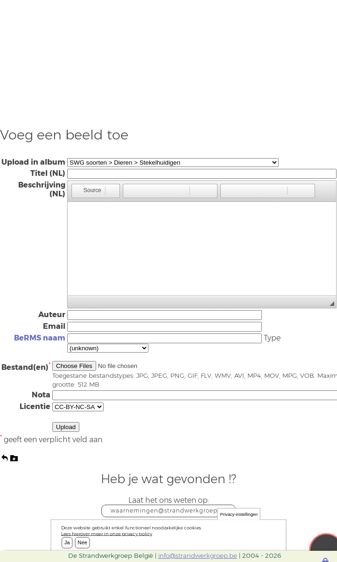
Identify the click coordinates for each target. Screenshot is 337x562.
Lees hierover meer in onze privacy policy (106, 534)
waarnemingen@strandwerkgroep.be (169, 510)
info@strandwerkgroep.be (197, 555)
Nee (82, 542)
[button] (88, 191)
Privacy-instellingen (239, 514)
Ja (67, 542)
